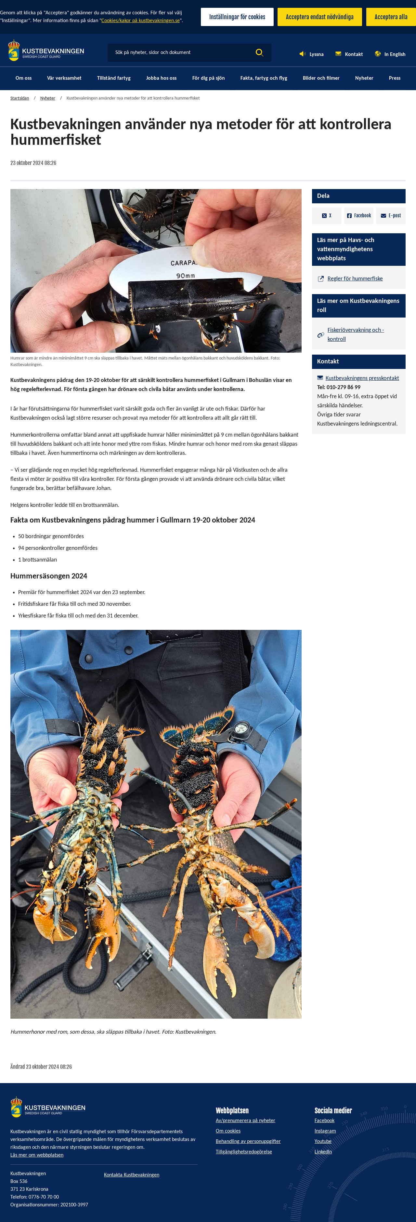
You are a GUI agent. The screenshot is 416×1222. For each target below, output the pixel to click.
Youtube (323, 1141)
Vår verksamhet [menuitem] (64, 78)
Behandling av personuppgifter (248, 1141)
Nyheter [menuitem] (364, 78)
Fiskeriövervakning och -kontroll (356, 333)
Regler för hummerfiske (355, 278)
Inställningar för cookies (232, 16)
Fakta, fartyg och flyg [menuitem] (263, 78)
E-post (391, 216)
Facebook (359, 216)
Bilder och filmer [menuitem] (321, 78)
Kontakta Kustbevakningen (131, 1175)
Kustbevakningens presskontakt (362, 377)
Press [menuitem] (394, 78)
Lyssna (317, 54)
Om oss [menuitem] (24, 78)
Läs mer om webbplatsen (36, 1155)
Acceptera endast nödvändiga (317, 16)
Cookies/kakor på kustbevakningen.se (140, 20)
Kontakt (354, 54)
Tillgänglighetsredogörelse (244, 1152)
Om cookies (228, 1131)
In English (395, 54)
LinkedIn (323, 1152)
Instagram (325, 1131)
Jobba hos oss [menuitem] (161, 78)
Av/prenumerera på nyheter (245, 1120)
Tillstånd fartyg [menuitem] (114, 78)
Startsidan (19, 98)
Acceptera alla (391, 16)
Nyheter (47, 98)
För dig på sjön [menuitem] (208, 78)
